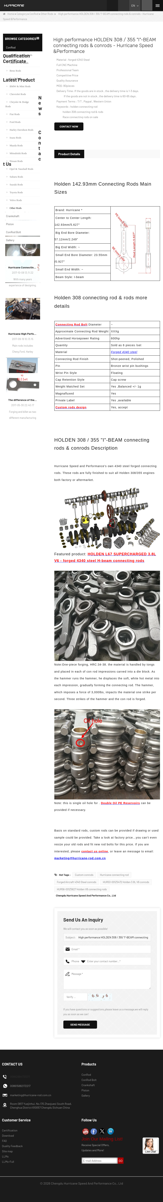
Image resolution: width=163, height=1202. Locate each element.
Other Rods (47, 13)
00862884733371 (20, 1076)
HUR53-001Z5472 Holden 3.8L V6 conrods (126, 882)
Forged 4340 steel (124, 352)
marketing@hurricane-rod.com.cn (80, 858)
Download (8, 1135)
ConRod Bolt (13, 232)
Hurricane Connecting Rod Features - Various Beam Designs (22, 700)
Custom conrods (84, 874)
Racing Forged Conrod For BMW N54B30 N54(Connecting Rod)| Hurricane (28, 540)
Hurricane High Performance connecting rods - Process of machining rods (22, 766)
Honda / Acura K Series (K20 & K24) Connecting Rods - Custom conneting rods (28, 521)
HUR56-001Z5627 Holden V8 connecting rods (82, 889)
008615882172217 (20, 1086)
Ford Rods (14, 121)
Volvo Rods (14, 200)
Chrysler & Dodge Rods (17, 104)
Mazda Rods (15, 145)
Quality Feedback (12, 1146)
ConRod (33, 13)
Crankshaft (12, 216)
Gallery (10, 240)
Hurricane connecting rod (114, 874)
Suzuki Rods (15, 184)
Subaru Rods (15, 176)
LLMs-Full (8, 1161)
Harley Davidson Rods (20, 129)
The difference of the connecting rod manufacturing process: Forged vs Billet (22, 833)
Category (22, 13)
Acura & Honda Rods (19, 55)
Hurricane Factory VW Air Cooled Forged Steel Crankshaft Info (22, 634)
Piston (10, 224)
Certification (9, 1130)
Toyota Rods (15, 192)
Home (8, 13)
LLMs (5, 1156)
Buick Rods (14, 78)
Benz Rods (14, 70)
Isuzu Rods (14, 137)
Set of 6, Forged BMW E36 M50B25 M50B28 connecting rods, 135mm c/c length (28, 502)
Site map (7, 1151)
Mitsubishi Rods (17, 153)
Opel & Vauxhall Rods (20, 168)
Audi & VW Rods (17, 62)
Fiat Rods (13, 114)
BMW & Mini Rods (18, 86)
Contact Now (69, 126)
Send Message (80, 1024)
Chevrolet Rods (16, 94)
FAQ (4, 1140)
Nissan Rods (15, 161)
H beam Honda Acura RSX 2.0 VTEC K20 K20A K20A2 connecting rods (28, 559)
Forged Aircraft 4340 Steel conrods (76, 882)
